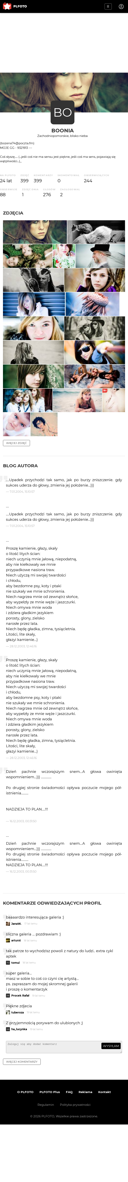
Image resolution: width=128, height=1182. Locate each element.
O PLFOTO (25, 1149)
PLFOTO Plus (49, 1149)
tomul (15, 1018)
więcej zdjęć (16, 498)
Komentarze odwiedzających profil (52, 959)
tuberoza (17, 1068)
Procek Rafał (20, 1051)
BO (62, 112)
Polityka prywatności (75, 1162)
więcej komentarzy (22, 1119)
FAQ (69, 1149)
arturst (16, 996)
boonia (62, 130)
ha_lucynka (19, 1085)
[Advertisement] (64, 43)
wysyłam (111, 1102)
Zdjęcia (13, 213)
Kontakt (104, 1149)
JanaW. (16, 979)
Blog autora (20, 521)
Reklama (85, 1149)
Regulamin (46, 1162)
